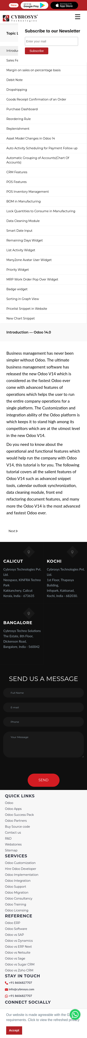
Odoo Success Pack (19, 815)
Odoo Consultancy (18, 898)
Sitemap (11, 850)
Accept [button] (14, 1030)
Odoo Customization (20, 863)
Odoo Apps (13, 809)
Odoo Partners (16, 821)
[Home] (20, 21)
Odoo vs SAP (14, 935)
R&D (8, 838)
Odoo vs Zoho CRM (19, 970)
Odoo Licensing (16, 910)
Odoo (9, 803)
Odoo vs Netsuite (17, 952)
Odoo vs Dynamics (19, 941)
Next (13, 531)
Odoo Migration (16, 892)
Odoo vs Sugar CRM (19, 964)
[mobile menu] (77, 16)
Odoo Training (15, 904)
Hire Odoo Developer (20, 869)
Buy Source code (17, 827)
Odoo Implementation (21, 875)
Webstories (13, 844)
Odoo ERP (12, 923)
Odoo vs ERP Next (18, 947)
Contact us (13, 832)
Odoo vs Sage (15, 958)
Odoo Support (15, 887)
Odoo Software (16, 929)
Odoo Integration (18, 881)
